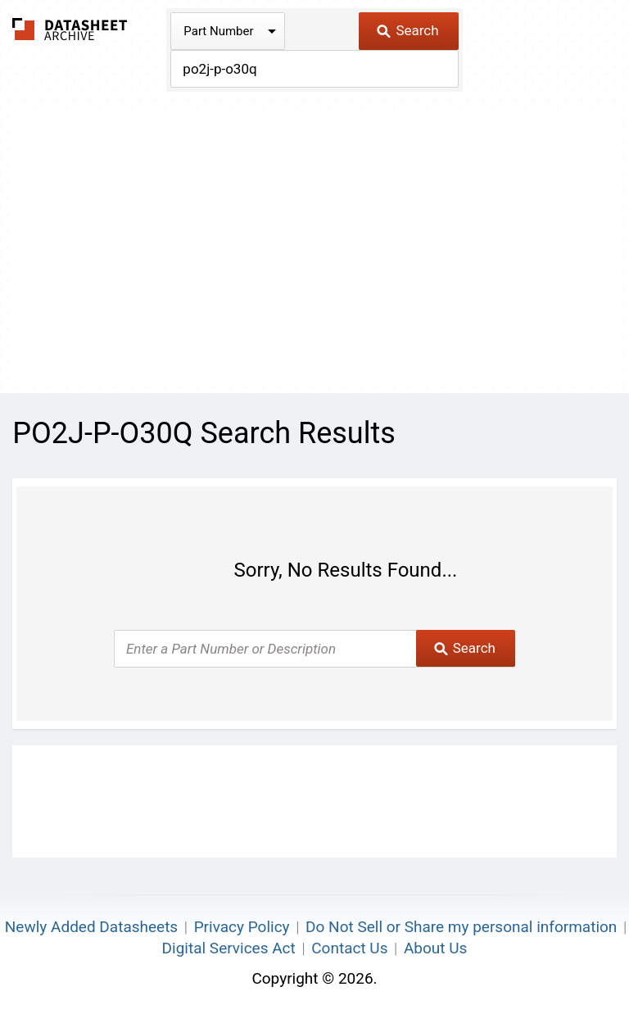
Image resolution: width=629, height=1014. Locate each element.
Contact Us (349, 948)
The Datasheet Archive (70, 29)
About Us (435, 948)
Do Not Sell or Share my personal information (461, 926)
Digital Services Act (229, 948)
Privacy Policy (242, 926)
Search (407, 30)
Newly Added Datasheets (91, 926)
